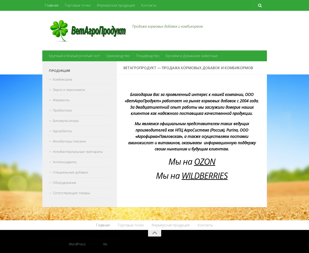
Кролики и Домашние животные (192, 55)
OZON (204, 161)
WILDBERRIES (205, 175)
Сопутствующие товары (71, 193)
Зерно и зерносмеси (69, 89)
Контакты (148, 5)
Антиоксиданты (65, 162)
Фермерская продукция (116, 5)
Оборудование (64, 182)
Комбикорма (62, 79)
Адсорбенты (62, 131)
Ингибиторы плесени (69, 141)
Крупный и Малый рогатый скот (74, 55)
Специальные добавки (70, 172)
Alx (105, 244)
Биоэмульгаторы (66, 120)
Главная (51, 5)
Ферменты (61, 100)
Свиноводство (118, 55)
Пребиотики (62, 110)
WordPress (77, 244)
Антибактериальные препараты (78, 151)
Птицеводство (147, 55)
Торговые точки (77, 5)
